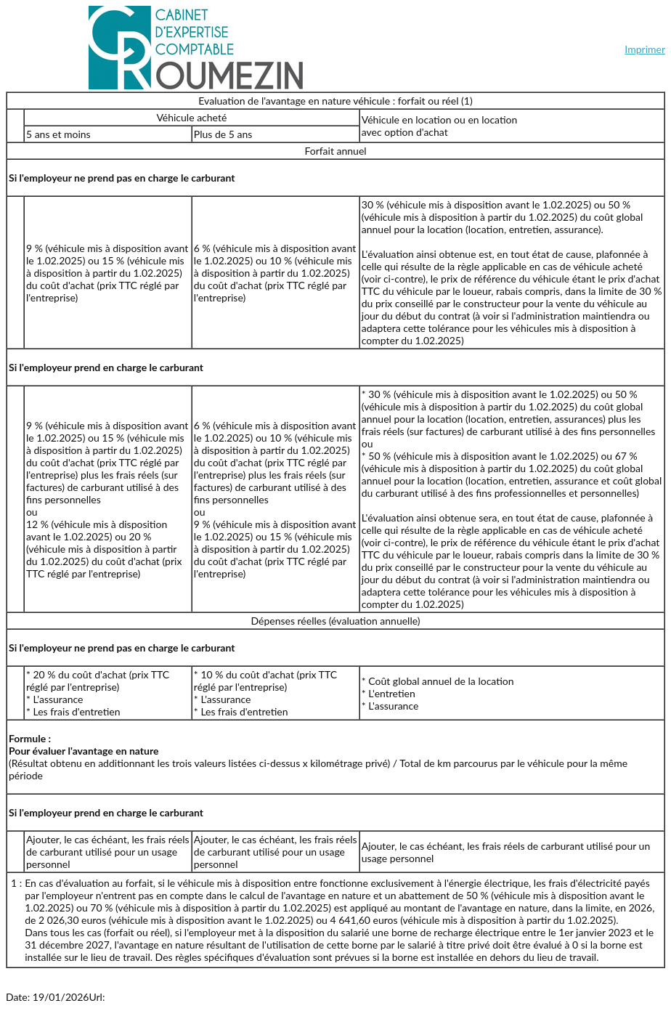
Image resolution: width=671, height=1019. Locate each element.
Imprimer (645, 49)
